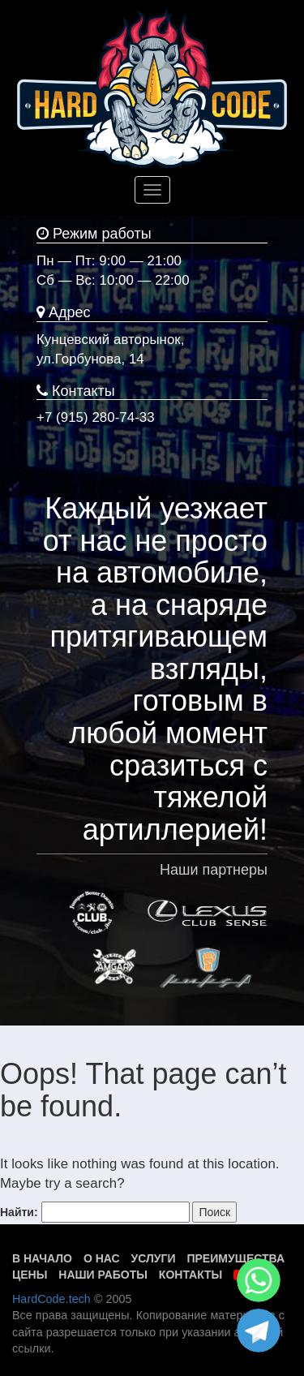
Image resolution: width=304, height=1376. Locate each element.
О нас (101, 1258)
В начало (42, 1258)
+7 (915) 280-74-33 (95, 417)
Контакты (190, 1274)
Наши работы (103, 1274)
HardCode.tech (51, 1298)
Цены (29, 1274)
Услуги (153, 1258)
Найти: (19, 1212)
